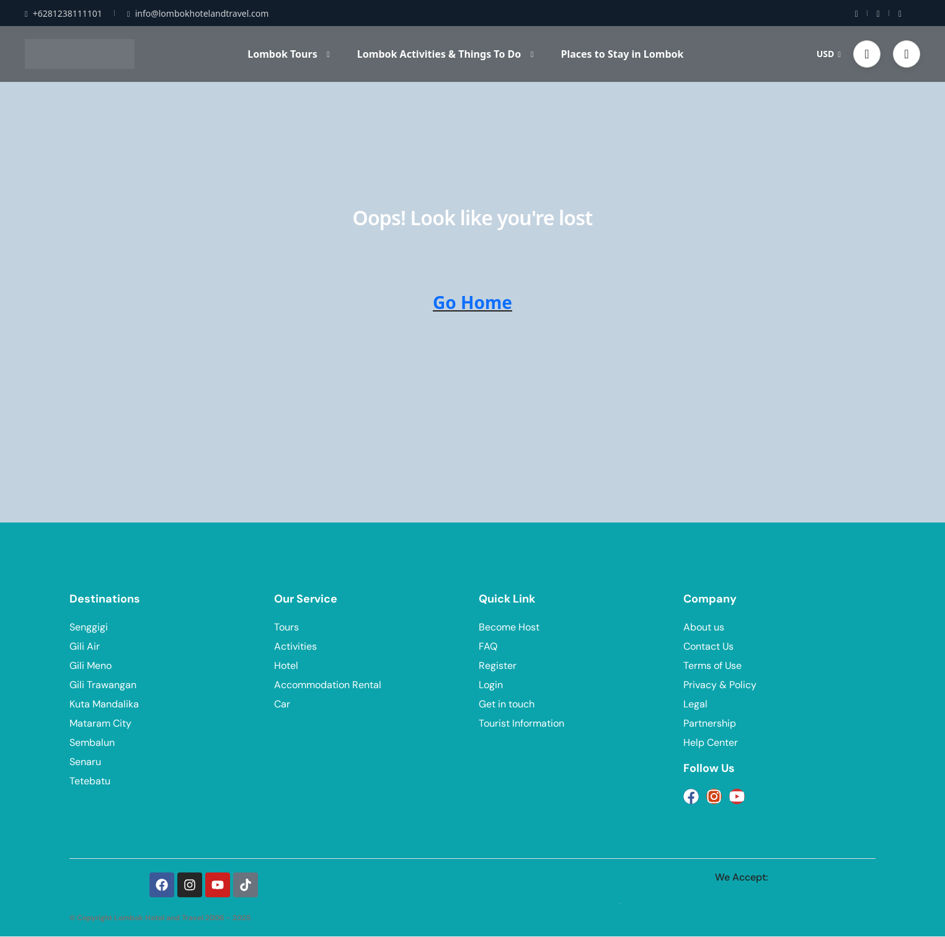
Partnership (709, 723)
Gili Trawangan (102, 684)
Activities (295, 646)
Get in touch (507, 704)
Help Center (710, 742)
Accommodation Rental (327, 684)
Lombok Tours (288, 54)
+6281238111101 (63, 13)
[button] (867, 54)
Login (491, 684)
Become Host (509, 627)
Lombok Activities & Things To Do (445, 54)
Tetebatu (89, 780)
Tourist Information (521, 723)
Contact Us (708, 646)
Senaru (85, 761)
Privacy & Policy (719, 684)
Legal (695, 704)
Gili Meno (90, 665)
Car (282, 704)
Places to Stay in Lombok (622, 54)
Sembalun (92, 742)
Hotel (286, 665)
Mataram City (100, 723)
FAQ (488, 646)
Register (498, 665)
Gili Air (84, 646)
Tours (286, 627)
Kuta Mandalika (104, 704)
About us (703, 627)
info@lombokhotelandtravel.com (197, 13)
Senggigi (88, 627)
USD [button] (829, 54)
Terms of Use (712, 665)
